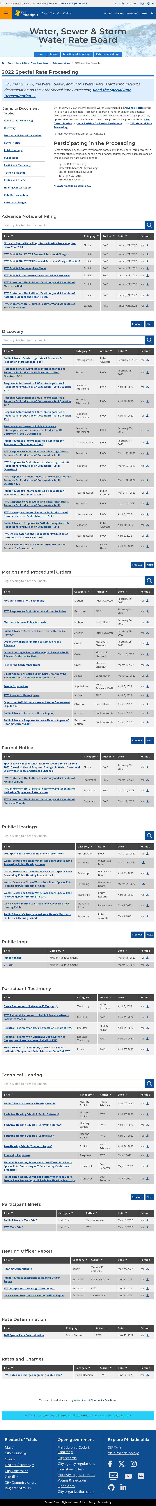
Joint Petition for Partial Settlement (100, 123)
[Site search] (152, 13)
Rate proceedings (107, 54)
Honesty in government (76, 1474)
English (119, 3)
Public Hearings (13, 150)
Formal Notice (12, 143)
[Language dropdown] (151, 3)
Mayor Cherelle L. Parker (56, 13)
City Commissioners (20, 1482)
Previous (137, 324)
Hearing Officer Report (17, 187)
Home (40, 54)
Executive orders (71, 1469)
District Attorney (18, 1464)
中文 (142, 3)
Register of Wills (18, 1488)
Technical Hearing (14, 172)
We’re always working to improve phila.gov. (78, 1415)
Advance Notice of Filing (18, 120)
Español (131, 3)
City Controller (16, 1470)
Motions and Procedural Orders (22, 135)
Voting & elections (72, 1480)
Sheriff (10, 1476)
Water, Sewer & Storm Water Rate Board (28, 63)
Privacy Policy (88, 1502)
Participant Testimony (17, 165)
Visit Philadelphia (122, 1453)
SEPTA (113, 1447)
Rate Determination (16, 195)
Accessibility (104, 1502)
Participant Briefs (14, 180)
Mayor (10, 1447)
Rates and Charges (15, 202)
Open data (66, 1486)
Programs (118, 13)
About (54, 54)
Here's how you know (73, 3)
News (144, 13)
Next (150, 324)
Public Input (11, 157)
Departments (132, 13)
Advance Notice (134, 107)
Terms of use (52, 1502)
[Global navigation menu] (6, 13)
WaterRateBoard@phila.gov (74, 186)
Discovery (10, 128)
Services (107, 13)
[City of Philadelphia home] (28, 13)
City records (67, 1458)
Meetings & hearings (76, 54)
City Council (14, 1453)
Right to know (70, 1502)
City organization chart (76, 1491)
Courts (10, 1459)
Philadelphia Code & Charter (74, 1449)
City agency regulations (76, 1463)
